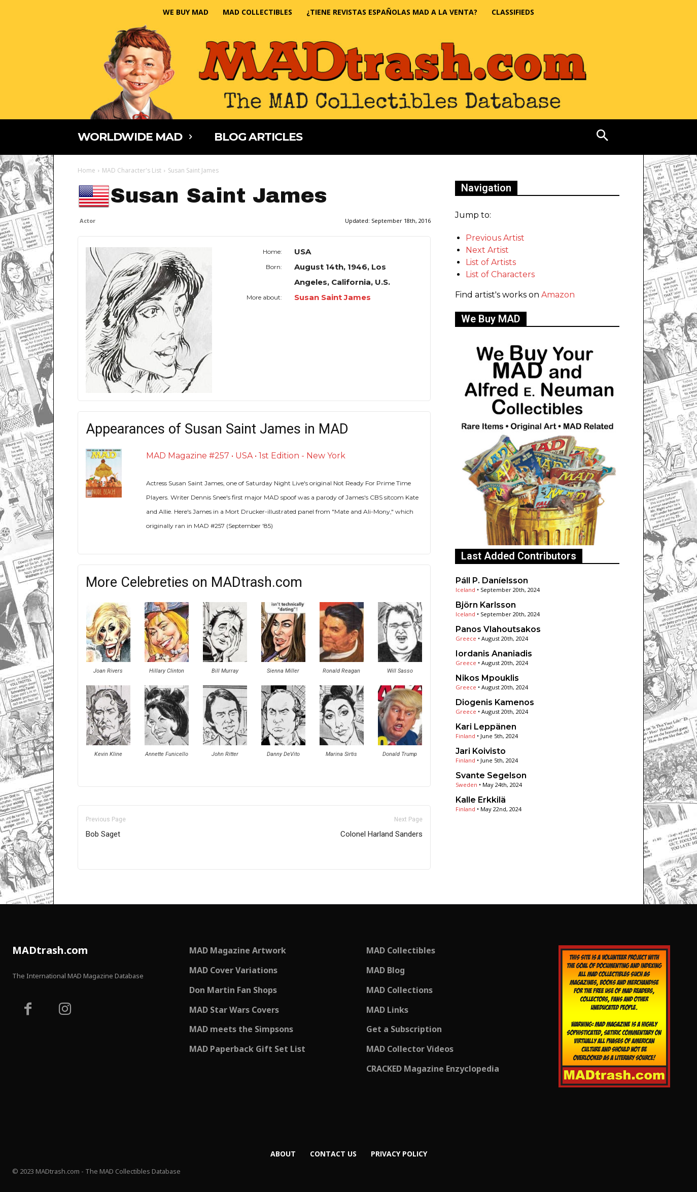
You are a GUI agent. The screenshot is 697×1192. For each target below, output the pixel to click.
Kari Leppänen (486, 727)
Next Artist (487, 250)
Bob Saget (103, 834)
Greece (466, 638)
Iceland (465, 589)
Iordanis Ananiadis (494, 653)
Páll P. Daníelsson (492, 580)
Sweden (466, 784)
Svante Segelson (491, 775)
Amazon (558, 295)
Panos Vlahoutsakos (498, 629)
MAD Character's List (131, 170)
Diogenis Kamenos (495, 702)
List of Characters (500, 274)
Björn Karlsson (486, 605)
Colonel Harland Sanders (381, 834)
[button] (602, 136)
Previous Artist (495, 238)
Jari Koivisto (481, 751)
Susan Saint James (332, 297)
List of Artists (491, 262)
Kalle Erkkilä (481, 800)
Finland (465, 736)
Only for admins (113, 886)
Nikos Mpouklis (487, 678)
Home (86, 170)
